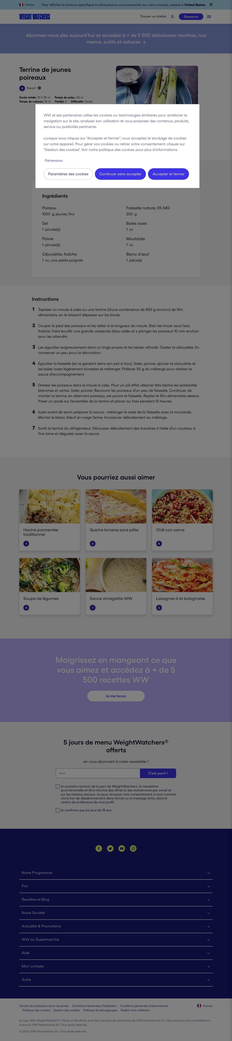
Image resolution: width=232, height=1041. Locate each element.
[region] (117, 146)
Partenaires (54, 160)
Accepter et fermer (168, 174)
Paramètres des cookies (68, 174)
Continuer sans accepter (120, 174)
